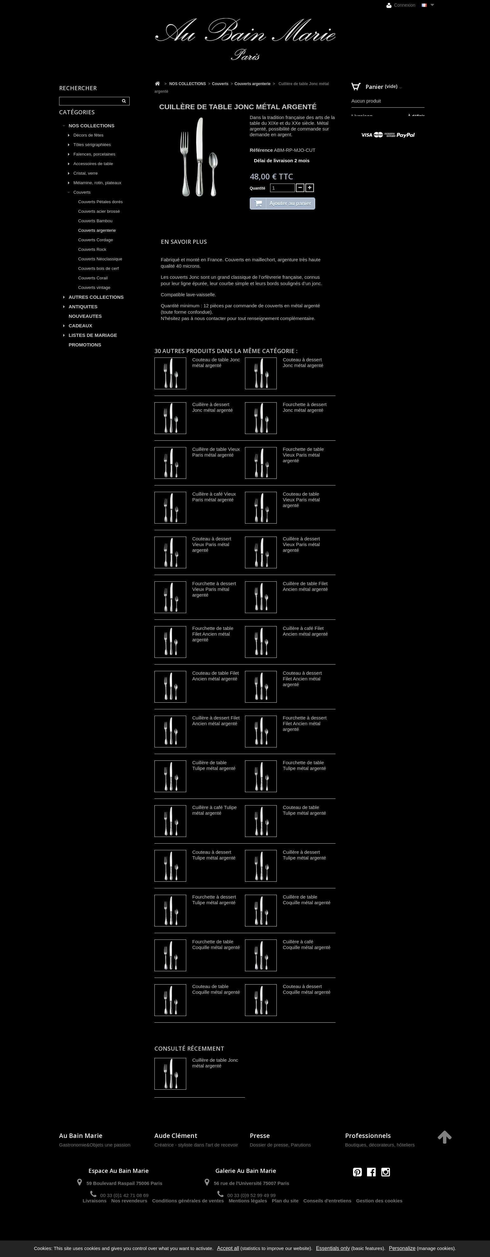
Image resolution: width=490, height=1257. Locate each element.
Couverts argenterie (97, 237)
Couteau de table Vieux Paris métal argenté (301, 499)
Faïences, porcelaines (94, 161)
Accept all (228, 1248)
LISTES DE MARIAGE (93, 342)
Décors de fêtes (88, 142)
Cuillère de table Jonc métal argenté (215, 1062)
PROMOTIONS (85, 352)
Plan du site (285, 1217)
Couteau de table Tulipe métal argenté (304, 810)
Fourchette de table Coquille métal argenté (216, 944)
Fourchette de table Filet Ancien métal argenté (212, 633)
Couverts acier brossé (99, 218)
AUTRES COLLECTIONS (96, 304)
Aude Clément (175, 1135)
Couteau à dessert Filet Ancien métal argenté (302, 678)
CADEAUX (80, 333)
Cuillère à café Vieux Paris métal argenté (214, 496)
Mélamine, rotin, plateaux (97, 190)
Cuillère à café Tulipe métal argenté (214, 810)
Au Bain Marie (80, 1135)
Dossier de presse (269, 1144)
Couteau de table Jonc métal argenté (216, 362)
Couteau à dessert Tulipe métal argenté (213, 854)
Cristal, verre (85, 180)
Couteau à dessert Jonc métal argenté (303, 362)
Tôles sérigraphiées (92, 152)
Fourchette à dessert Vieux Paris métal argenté (214, 589)
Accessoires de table (93, 171)
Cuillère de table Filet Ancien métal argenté (305, 586)
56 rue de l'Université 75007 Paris (251, 1183)
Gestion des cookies (379, 1217)
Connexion (400, 5)
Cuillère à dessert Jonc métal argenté (212, 407)
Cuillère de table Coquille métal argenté (306, 899)
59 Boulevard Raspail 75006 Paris (124, 1183)
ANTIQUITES (83, 314)
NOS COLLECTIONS (91, 133)
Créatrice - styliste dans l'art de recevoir (196, 1144)
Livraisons (94, 1217)
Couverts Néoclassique (100, 266)
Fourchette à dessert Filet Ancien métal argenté (305, 723)
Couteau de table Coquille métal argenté (216, 989)
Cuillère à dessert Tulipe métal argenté (304, 854)
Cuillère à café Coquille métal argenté (306, 944)
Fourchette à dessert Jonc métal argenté (305, 407)
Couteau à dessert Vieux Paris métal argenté (211, 544)
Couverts (82, 199)
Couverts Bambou (95, 228)
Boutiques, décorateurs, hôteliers (380, 1144)
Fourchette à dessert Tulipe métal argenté (214, 899)
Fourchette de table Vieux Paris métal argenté (303, 454)
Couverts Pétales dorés (100, 209)
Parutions (301, 1144)
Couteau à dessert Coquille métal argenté (306, 989)
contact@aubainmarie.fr (373, 1185)
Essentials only (333, 1248)
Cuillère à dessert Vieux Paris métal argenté (301, 544)
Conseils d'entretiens (327, 1217)
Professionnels (368, 1135)
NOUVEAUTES (85, 323)
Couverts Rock (92, 256)
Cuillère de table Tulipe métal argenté (213, 765)
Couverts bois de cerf (98, 275)
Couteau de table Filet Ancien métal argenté (215, 675)
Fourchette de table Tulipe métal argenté (304, 765)
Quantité (257, 188)
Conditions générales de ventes (188, 1217)
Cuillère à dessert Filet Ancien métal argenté (216, 720)
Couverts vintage (94, 294)
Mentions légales (248, 1217)
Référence (261, 150)
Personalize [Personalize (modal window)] (402, 1248)
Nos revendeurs (129, 1217)
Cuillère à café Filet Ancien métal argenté (305, 631)
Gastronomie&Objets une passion (94, 1144)
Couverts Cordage (95, 247)
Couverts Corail (93, 285)
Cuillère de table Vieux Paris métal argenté (216, 452)
